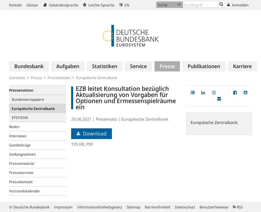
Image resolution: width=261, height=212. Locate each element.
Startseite (17, 77)
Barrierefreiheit (157, 207)
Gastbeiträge (20, 145)
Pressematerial (21, 163)
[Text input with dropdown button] (204, 5)
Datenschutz (185, 207)
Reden (14, 126)
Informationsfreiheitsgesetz (99, 207)
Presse (36, 77)
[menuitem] (29, 66)
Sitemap (133, 207)
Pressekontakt (21, 181)
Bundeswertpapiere (28, 99)
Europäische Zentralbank (96, 77)
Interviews (18, 135)
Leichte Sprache (98, 5)
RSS (238, 207)
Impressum (63, 207)
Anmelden (238, 5)
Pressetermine (21, 172)
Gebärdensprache (60, 5)
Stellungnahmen (22, 154)
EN (124, 5)
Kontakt (15, 5)
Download (91, 133)
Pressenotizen (59, 77)
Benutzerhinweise (214, 207)
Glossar (32, 5)
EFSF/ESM (20, 117)
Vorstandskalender (24, 191)
